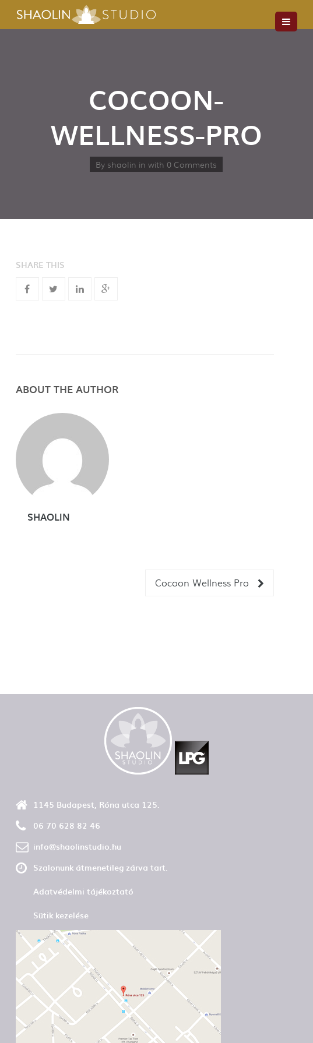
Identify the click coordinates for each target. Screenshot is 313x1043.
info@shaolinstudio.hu (77, 846)
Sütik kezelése (61, 915)
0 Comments (192, 164)
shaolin (121, 164)
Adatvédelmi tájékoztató (83, 891)
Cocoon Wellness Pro (209, 582)
